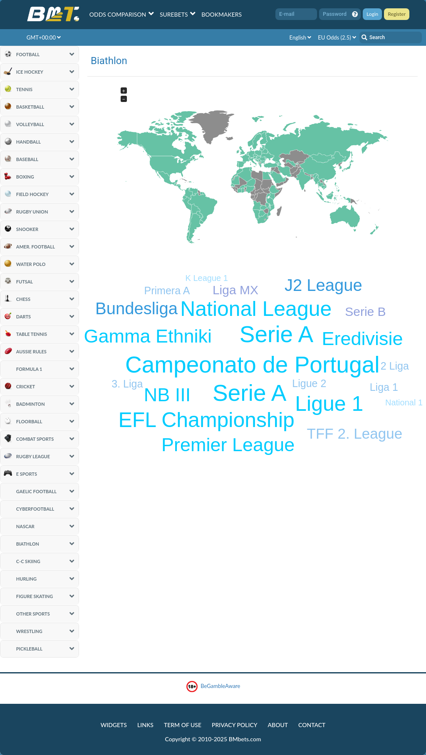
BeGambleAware (213, 686)
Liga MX (235, 290)
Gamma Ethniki (148, 336)
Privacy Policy (234, 724)
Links (145, 724)
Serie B (365, 311)
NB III (167, 394)
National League (256, 308)
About (278, 724)
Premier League (228, 444)
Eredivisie (362, 338)
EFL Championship (206, 420)
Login (372, 14)
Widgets (114, 724)
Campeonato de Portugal (252, 365)
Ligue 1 (329, 403)
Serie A (249, 393)
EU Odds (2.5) (337, 37)
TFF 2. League (355, 433)
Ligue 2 (309, 383)
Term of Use (182, 724)
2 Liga (395, 366)
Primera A (167, 290)
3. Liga (127, 384)
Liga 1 (384, 387)
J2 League (323, 285)
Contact (311, 724)
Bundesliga (136, 308)
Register (397, 14)
